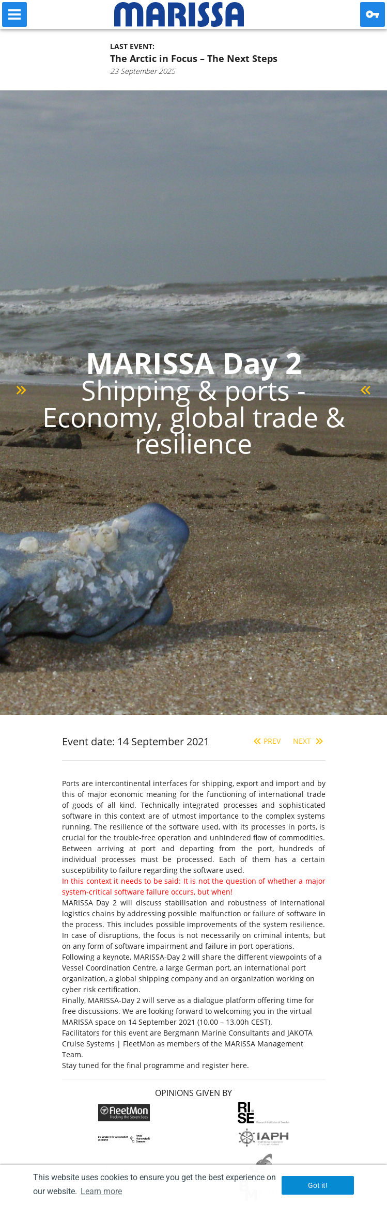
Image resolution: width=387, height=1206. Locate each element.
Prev (266, 741)
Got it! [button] (318, 1185)
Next (309, 741)
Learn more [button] (101, 1191)
